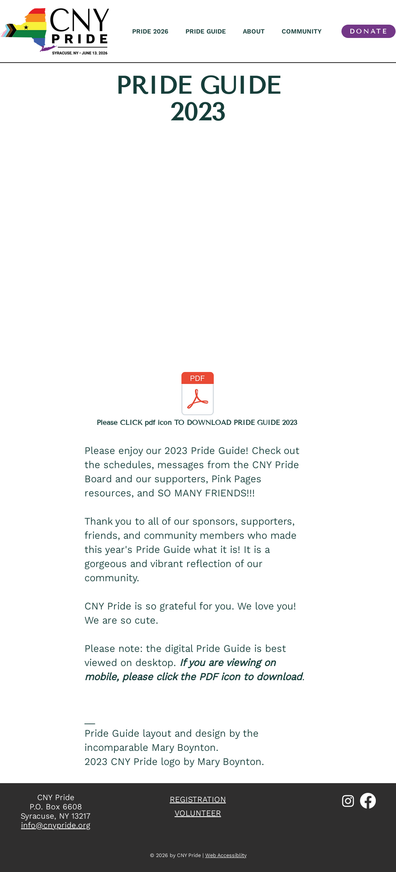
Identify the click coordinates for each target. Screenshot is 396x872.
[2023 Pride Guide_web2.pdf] (197, 394)
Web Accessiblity (225, 855)
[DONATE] (368, 31)
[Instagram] (348, 801)
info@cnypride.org (55, 825)
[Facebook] (368, 801)
